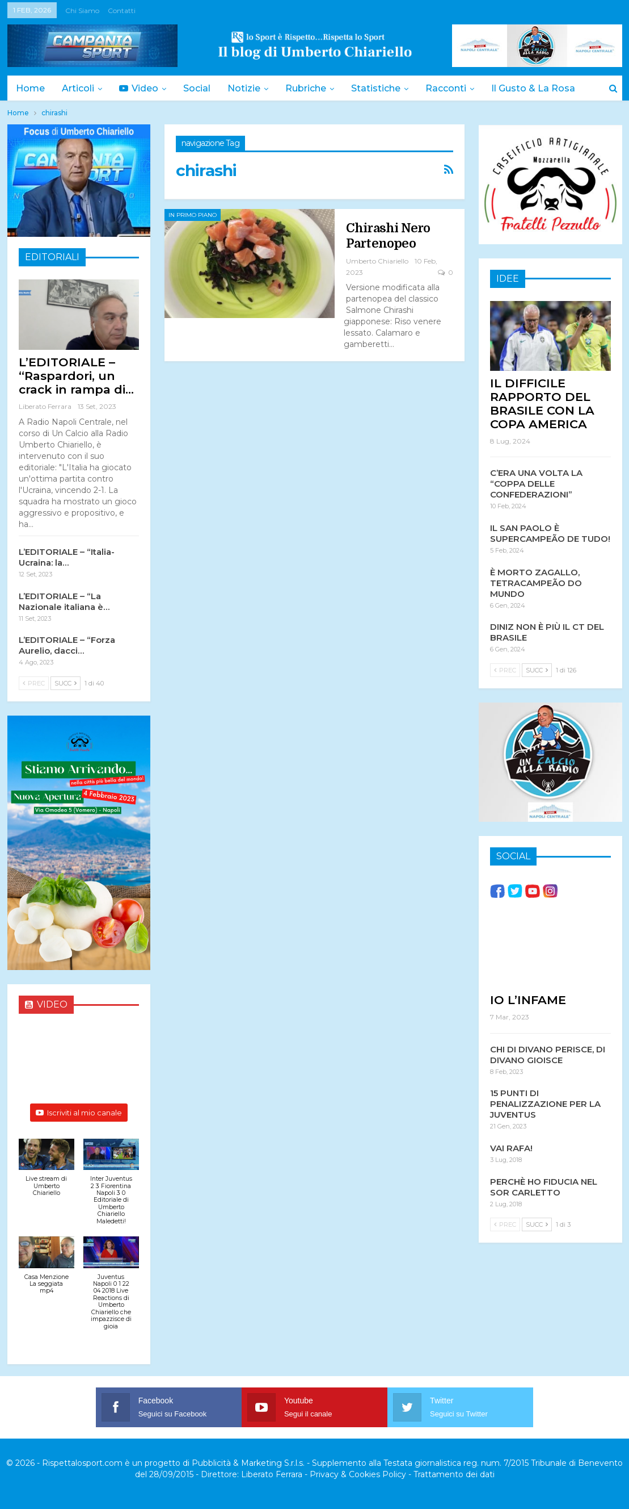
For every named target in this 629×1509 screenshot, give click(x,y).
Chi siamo (82, 10)
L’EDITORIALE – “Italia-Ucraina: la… (67, 557)
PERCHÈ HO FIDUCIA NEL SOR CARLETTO (543, 1186)
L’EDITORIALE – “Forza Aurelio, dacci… (67, 645)
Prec (34, 683)
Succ (65, 683)
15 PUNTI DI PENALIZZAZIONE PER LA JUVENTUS (545, 1103)
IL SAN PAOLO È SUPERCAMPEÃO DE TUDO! (550, 533)
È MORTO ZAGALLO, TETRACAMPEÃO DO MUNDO (536, 582)
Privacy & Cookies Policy (358, 1474)
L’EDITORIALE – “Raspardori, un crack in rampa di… (76, 375)
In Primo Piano (192, 215)
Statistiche (386, 88)
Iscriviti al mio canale (79, 1112)
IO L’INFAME (528, 999)
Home (30, 88)
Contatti (122, 10)
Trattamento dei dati (454, 1474)
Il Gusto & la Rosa (547, 88)
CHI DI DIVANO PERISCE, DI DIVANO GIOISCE (547, 1054)
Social (202, 88)
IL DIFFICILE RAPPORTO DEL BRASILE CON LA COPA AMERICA (542, 402)
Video (142, 88)
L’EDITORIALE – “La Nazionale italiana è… (64, 601)
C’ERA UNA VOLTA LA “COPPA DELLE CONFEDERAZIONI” (536, 483)
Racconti (457, 88)
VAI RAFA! (511, 1147)
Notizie (250, 88)
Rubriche (314, 88)
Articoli (80, 88)
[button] (46, 1174)
